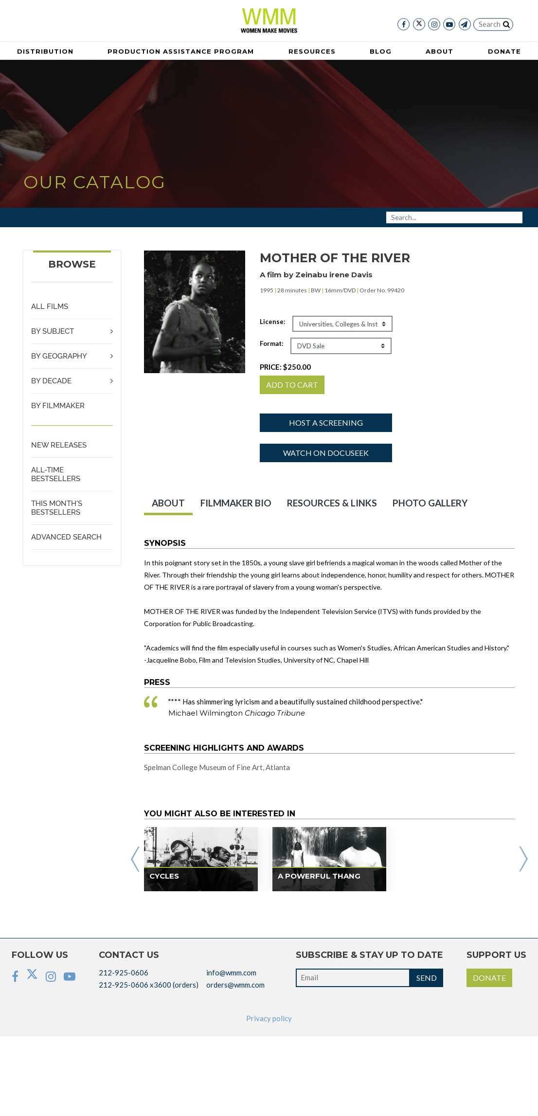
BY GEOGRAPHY (59, 356)
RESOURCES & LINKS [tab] (332, 502)
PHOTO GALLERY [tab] (430, 502)
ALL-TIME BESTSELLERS (55, 474)
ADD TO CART (292, 384)
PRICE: (285, 366)
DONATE (489, 977)
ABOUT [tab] (168, 502)
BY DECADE (51, 381)
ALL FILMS (49, 306)
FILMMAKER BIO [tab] (235, 502)
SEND (426, 977)
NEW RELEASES (59, 445)
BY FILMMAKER (58, 405)
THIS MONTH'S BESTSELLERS (56, 508)
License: (272, 321)
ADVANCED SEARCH (66, 537)
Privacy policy (269, 1018)
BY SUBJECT (52, 331)
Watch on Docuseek (326, 452)
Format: (271, 343)
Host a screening (326, 422)
